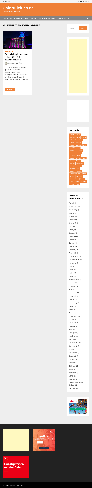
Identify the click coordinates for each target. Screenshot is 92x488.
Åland (71, 203)
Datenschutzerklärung (47, 18)
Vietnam (72, 388)
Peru (70, 329)
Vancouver (83, 181)
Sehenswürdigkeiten (75, 173)
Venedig (72, 184)
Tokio (71, 181)
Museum (72, 161)
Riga (78, 168)
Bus (76, 140)
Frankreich (72, 253)
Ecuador (72, 243)
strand (71, 179)
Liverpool (78, 158)
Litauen (71, 299)
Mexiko (71, 309)
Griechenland (73, 256)
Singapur (72, 176)
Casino (80, 140)
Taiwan (71, 369)
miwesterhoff (14, 63)
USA (70, 376)
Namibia (72, 313)
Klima (26, 18)
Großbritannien (74, 260)
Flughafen (72, 148)
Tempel (82, 179)
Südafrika (72, 363)
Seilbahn (84, 173)
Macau (71, 306)
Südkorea (72, 366)
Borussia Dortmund (75, 137)
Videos (33, 18)
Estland (71, 246)
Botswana (72, 220)
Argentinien (73, 206)
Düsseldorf (78, 145)
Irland (71, 266)
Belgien (71, 213)
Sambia (71, 339)
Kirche (78, 155)
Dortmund (78, 142)
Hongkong (79, 150)
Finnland (72, 250)
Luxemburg (73, 303)
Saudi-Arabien (73, 343)
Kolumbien (72, 293)
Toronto (77, 181)
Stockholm (79, 176)
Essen (84, 145)
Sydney (77, 179)
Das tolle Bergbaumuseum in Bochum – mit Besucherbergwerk (16, 57)
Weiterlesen (10, 89)
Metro (84, 158)
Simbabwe (72, 353)
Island (71, 153)
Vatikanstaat (73, 379)
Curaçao (72, 233)
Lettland (72, 296)
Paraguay (72, 326)
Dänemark (72, 236)
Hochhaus (72, 150)
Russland (72, 336)
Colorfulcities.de (18, 8)
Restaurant (72, 168)
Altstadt (72, 134)
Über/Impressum (63, 18)
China (71, 230)
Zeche (77, 184)
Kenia (71, 289)
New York (72, 163)
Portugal (79, 166)
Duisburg (72, 145)
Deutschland (9, 51)
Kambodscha (78, 153)
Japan (71, 276)
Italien (71, 273)
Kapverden (72, 286)
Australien (72, 210)
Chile (70, 226)
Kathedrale (72, 155)
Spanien (71, 359)
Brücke (71, 140)
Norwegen (72, 166)
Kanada (71, 283)
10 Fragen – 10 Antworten (13, 18)
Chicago (72, 142)
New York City (79, 163)
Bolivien (71, 216)
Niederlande (73, 316)
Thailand (72, 373)
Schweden (72, 346)
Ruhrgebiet (72, 171)
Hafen (78, 148)
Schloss (79, 171)
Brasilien (83, 137)
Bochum (78, 134)
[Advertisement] (78, 66)
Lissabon (72, 158)
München (78, 161)
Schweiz (71, 349)
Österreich (72, 323)
